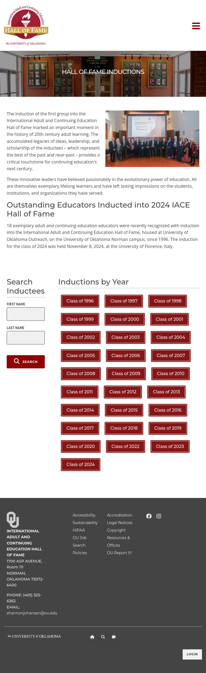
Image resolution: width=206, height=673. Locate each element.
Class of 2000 (124, 319)
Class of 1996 (80, 301)
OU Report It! (119, 552)
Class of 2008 (81, 373)
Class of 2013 (166, 391)
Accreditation (119, 515)
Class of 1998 (167, 301)
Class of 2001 (169, 319)
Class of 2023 (170, 446)
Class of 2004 (170, 337)
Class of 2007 (171, 355)
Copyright (116, 530)
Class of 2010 (170, 373)
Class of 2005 (81, 355)
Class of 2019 (168, 428)
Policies (80, 552)
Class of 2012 (123, 391)
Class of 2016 (168, 410)
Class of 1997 (123, 301)
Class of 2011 (80, 391)
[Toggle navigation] (197, 25)
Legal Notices (120, 522)
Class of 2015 (124, 410)
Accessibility (84, 515)
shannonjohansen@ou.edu (32, 613)
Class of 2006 (126, 355)
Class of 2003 (126, 337)
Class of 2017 (80, 428)
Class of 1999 (80, 319)
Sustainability (85, 522)
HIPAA (79, 530)
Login (192, 654)
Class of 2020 (81, 446)
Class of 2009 (126, 373)
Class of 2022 (125, 446)
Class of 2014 (80, 410)
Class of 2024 (81, 464)
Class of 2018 (124, 428)
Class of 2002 (81, 337)
